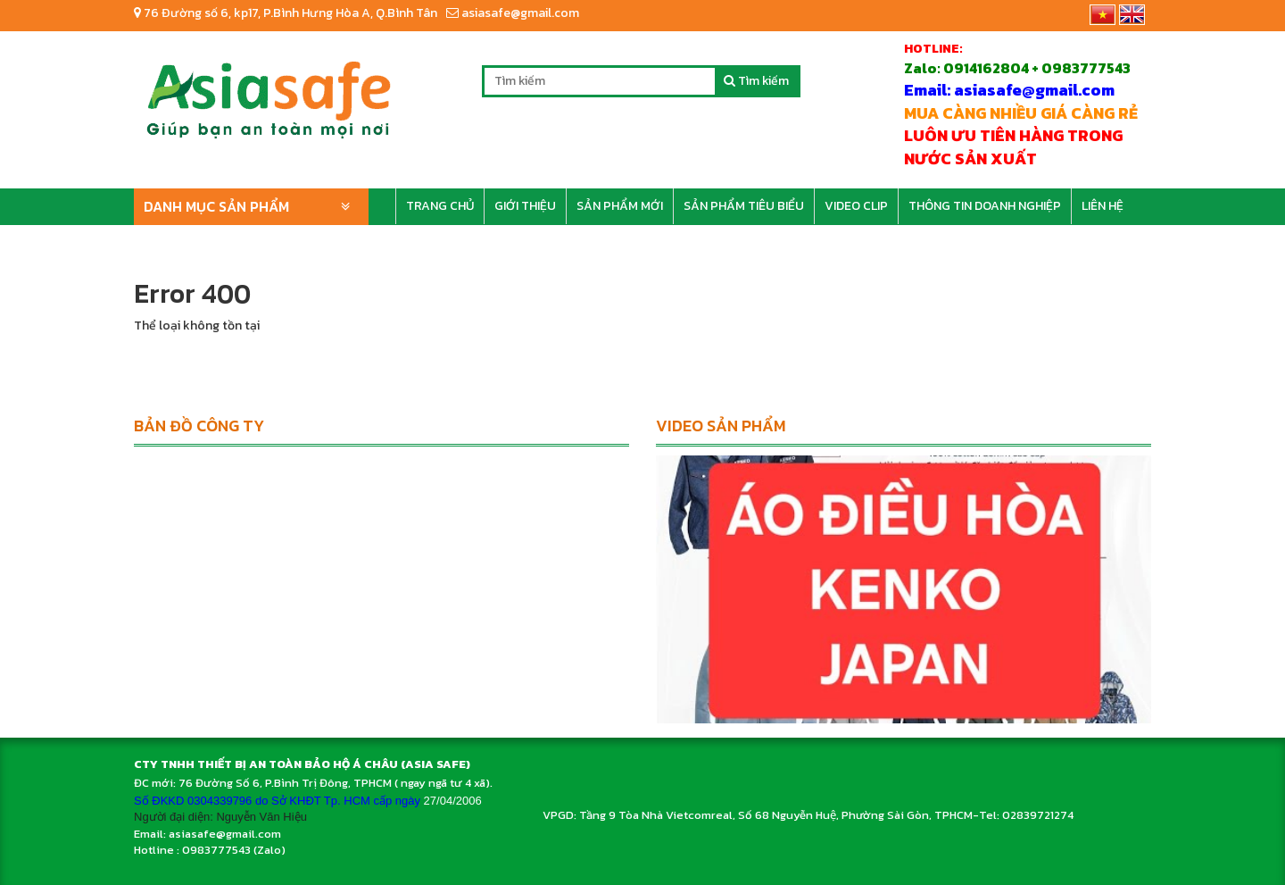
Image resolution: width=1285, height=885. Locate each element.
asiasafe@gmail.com (512, 13)
